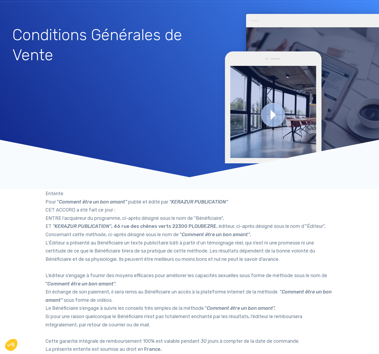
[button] (11, 344)
